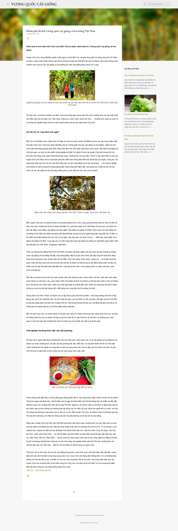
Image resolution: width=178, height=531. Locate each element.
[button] (27, 38)
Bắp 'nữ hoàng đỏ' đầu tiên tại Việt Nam (139, 75)
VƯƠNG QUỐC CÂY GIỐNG (34, 4)
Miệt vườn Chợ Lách (43, 470)
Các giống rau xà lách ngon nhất (136, 114)
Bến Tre (30, 470)
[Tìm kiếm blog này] (159, 4)
